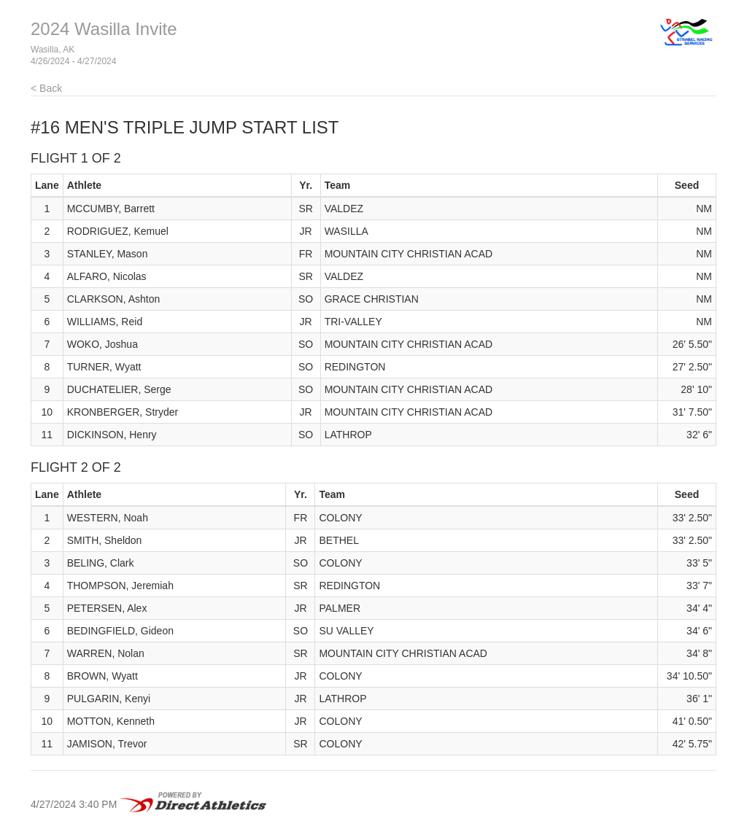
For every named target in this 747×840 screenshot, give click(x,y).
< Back (46, 88)
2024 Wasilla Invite (104, 29)
